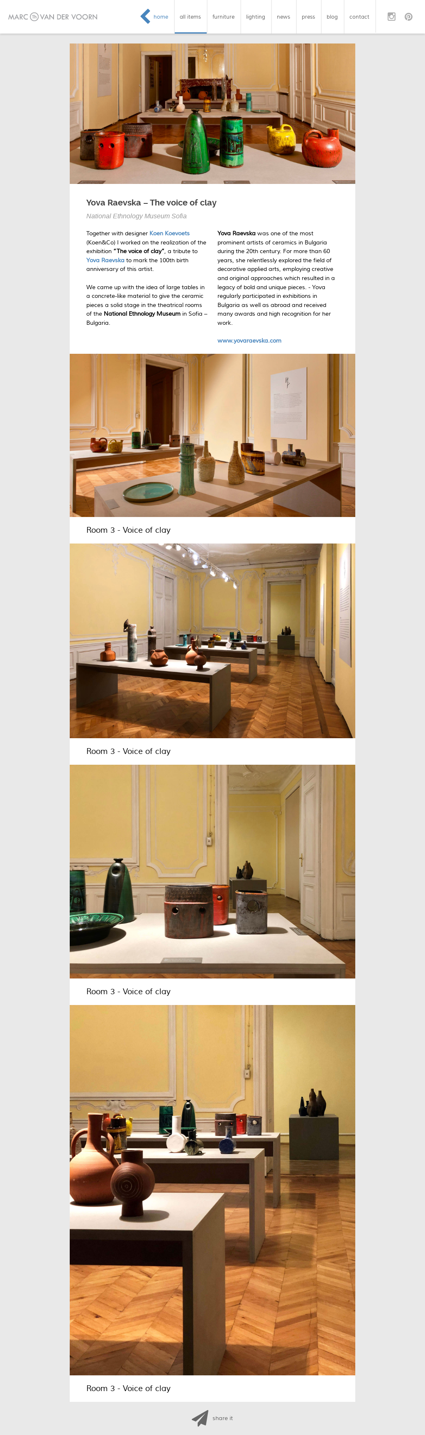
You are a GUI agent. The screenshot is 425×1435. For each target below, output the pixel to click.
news (283, 16)
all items (190, 16)
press (308, 16)
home (161, 16)
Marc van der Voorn (52, 17)
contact (359, 16)
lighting (255, 16)
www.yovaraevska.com (249, 341)
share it (222, 1418)
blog (332, 16)
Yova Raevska (105, 260)
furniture (223, 16)
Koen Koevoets (169, 233)
